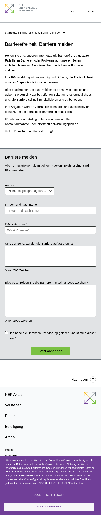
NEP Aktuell (14, 395)
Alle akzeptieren (49, 506)
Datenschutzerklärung (43, 333)
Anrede (10, 185)
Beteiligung (14, 426)
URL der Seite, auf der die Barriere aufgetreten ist (39, 243)
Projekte (11, 416)
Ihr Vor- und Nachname (21, 204)
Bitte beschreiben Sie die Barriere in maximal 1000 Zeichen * (46, 282)
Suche (73, 11)
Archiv (10, 437)
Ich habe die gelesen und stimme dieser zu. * (52, 335)
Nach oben (83, 379)
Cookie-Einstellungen (49, 495)
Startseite (11, 32)
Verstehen (13, 405)
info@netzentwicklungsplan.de (57, 124)
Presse (10, 449)
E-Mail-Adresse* (16, 224)
